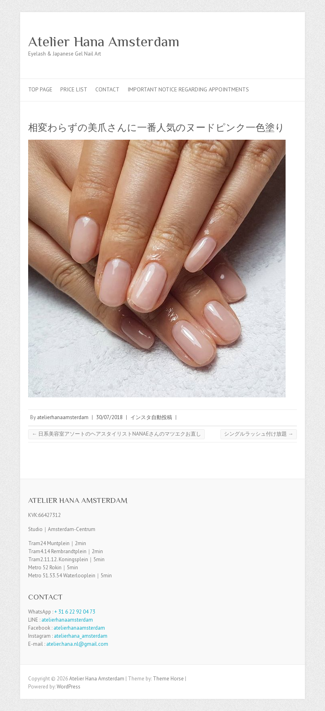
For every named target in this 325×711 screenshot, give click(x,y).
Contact (107, 89)
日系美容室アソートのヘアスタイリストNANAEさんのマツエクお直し (116, 433)
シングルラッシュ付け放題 (258, 433)
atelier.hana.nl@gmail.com (77, 644)
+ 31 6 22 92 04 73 (74, 611)
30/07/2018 (109, 417)
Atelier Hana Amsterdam (103, 41)
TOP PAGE (40, 89)
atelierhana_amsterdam (80, 635)
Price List (73, 89)
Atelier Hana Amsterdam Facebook (277, 41)
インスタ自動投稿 (151, 417)
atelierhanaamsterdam (62, 417)
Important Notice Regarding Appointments (188, 89)
